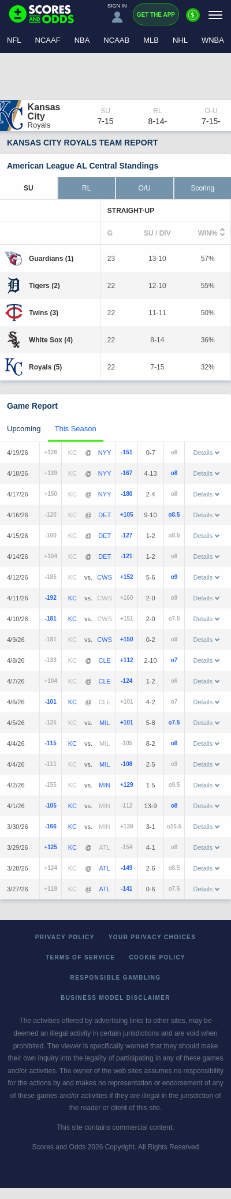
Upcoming (24, 428)
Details (206, 452)
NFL (14, 40)
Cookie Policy (157, 957)
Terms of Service (81, 957)
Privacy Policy (65, 937)
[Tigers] (44, 285)
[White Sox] (51, 340)
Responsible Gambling (115, 977)
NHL (180, 40)
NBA (82, 40)
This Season (75, 428)
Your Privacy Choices (152, 937)
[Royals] (45, 367)
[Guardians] (51, 258)
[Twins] (43, 312)
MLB (151, 40)
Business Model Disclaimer (115, 998)
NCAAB (116, 40)
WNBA (213, 40)
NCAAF (48, 40)
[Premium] (192, 19)
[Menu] (215, 14)
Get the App (156, 15)
